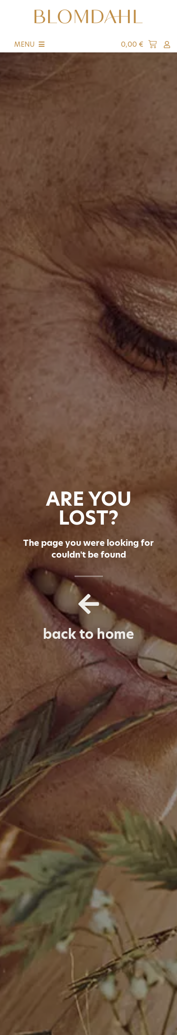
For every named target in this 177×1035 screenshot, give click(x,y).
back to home (88, 634)
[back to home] (89, 604)
